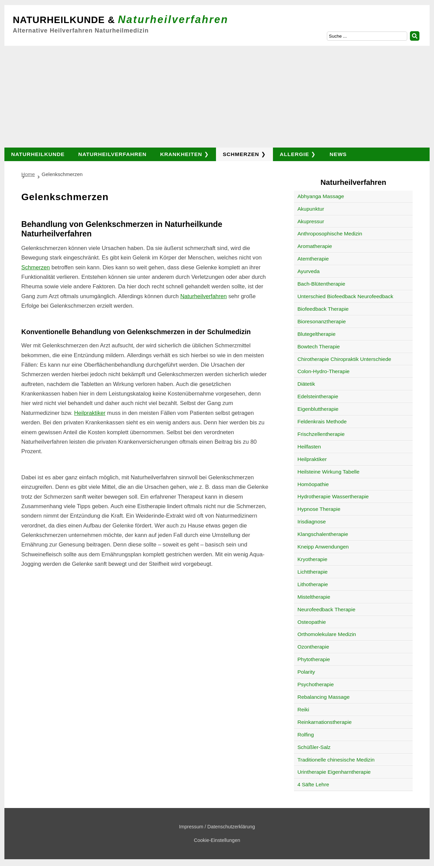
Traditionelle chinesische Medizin (336, 760)
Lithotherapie (312, 584)
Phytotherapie (313, 659)
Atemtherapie (313, 259)
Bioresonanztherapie (321, 321)
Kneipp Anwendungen (323, 547)
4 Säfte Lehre (313, 784)
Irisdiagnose (311, 521)
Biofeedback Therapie (323, 309)
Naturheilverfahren (112, 154)
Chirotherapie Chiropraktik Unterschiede (344, 359)
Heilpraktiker (89, 413)
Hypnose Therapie (318, 509)
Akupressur (310, 221)
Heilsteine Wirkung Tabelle (328, 472)
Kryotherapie (312, 559)
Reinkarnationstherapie (324, 722)
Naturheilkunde (38, 154)
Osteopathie (311, 622)
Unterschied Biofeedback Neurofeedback (345, 296)
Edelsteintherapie (317, 396)
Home (28, 174)
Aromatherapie (314, 246)
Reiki (303, 709)
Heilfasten (309, 446)
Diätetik (306, 384)
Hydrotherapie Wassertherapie (333, 496)
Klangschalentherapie (322, 534)
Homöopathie (313, 484)
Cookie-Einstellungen (217, 840)
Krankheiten (181, 154)
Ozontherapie (313, 647)
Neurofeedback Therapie (326, 609)
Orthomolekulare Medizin (326, 634)
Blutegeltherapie (316, 334)
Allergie (294, 154)
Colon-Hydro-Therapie (323, 371)
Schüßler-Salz (314, 747)
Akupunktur (310, 209)
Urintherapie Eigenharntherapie (334, 772)
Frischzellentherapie (320, 434)
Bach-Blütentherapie (321, 284)
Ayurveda (308, 271)
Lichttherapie (312, 572)
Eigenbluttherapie (317, 409)
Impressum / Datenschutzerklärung (217, 826)
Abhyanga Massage (320, 196)
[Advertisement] (217, 96)
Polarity (306, 672)
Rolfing (305, 734)
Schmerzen (241, 154)
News (338, 154)
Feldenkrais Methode (322, 421)
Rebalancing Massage (323, 697)
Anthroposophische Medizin (329, 233)
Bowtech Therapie (318, 346)
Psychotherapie (315, 684)
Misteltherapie (313, 597)
